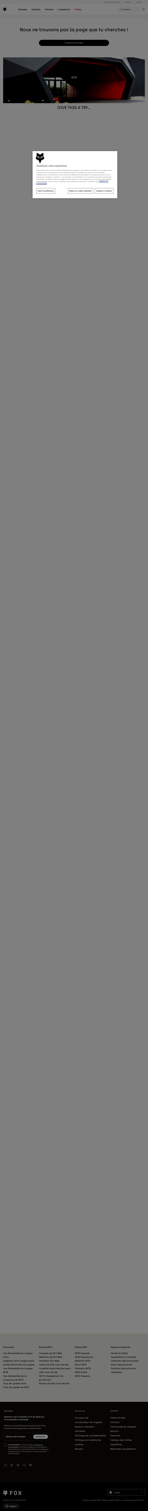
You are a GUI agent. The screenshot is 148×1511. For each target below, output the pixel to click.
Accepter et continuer (104, 191)
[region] (75, 174)
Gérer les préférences (46, 191)
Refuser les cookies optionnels (80, 191)
